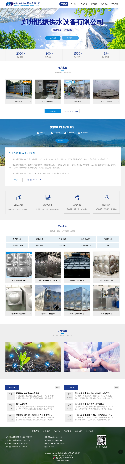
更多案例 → (53, 111)
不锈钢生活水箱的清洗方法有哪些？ (90, 404)
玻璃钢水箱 (108, 239)
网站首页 (64, 4)
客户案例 (94, 4)
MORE (57, 387)
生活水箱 (62, 239)
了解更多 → (16, 180)
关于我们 (74, 4)
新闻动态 (104, 4)
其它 (108, 245)
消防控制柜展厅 (51, 101)
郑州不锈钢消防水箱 (109, 280)
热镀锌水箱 (85, 239)
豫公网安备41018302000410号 (65, 458)
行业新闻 (71, 387)
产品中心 (84, 4)
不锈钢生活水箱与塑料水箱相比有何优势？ (93, 393)
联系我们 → (70, 38)
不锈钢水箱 (17, 239)
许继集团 (23, 101)
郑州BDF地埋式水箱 (79, 280)
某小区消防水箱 (110, 101)
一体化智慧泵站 (85, 245)
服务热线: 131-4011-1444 (71, 111)
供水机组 (62, 245)
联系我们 (114, 4)
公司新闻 (12, 387)
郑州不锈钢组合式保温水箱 (49, 280)
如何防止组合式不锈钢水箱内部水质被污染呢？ (35, 415)
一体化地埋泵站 (17, 245)
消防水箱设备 (22, 404)
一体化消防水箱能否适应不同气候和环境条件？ (94, 415)
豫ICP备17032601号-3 (65, 455)
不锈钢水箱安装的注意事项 (28, 393)
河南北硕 (66, 460)
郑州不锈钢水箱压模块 (21, 314)
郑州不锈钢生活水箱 (79, 314)
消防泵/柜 (40, 245)
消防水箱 (39, 239)
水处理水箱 (81, 101)
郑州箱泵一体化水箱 (50, 314)
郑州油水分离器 (110, 314)
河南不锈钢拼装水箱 (21, 280)
